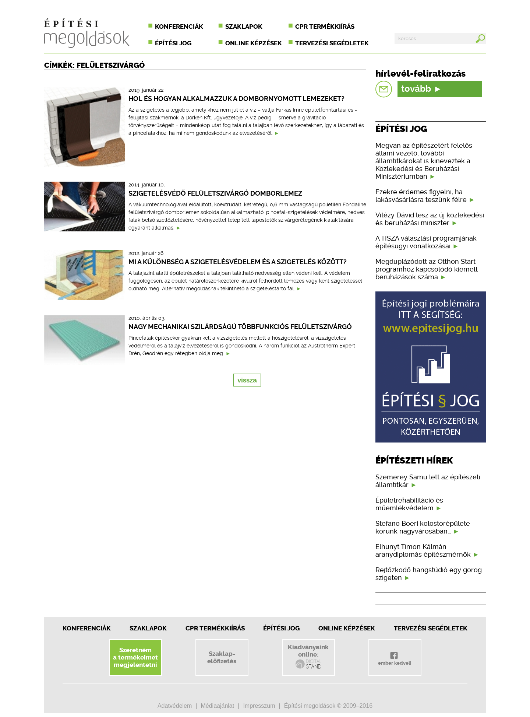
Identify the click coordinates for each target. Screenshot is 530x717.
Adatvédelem (175, 706)
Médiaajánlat (217, 706)
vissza (247, 380)
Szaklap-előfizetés (221, 657)
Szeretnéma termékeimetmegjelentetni (135, 657)
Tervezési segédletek (332, 43)
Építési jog (173, 43)
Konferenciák (179, 26)
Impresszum (259, 706)
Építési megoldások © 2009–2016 (328, 706)
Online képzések (253, 43)
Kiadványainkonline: (308, 656)
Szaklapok (243, 26)
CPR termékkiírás (324, 26)
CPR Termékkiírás (215, 628)
